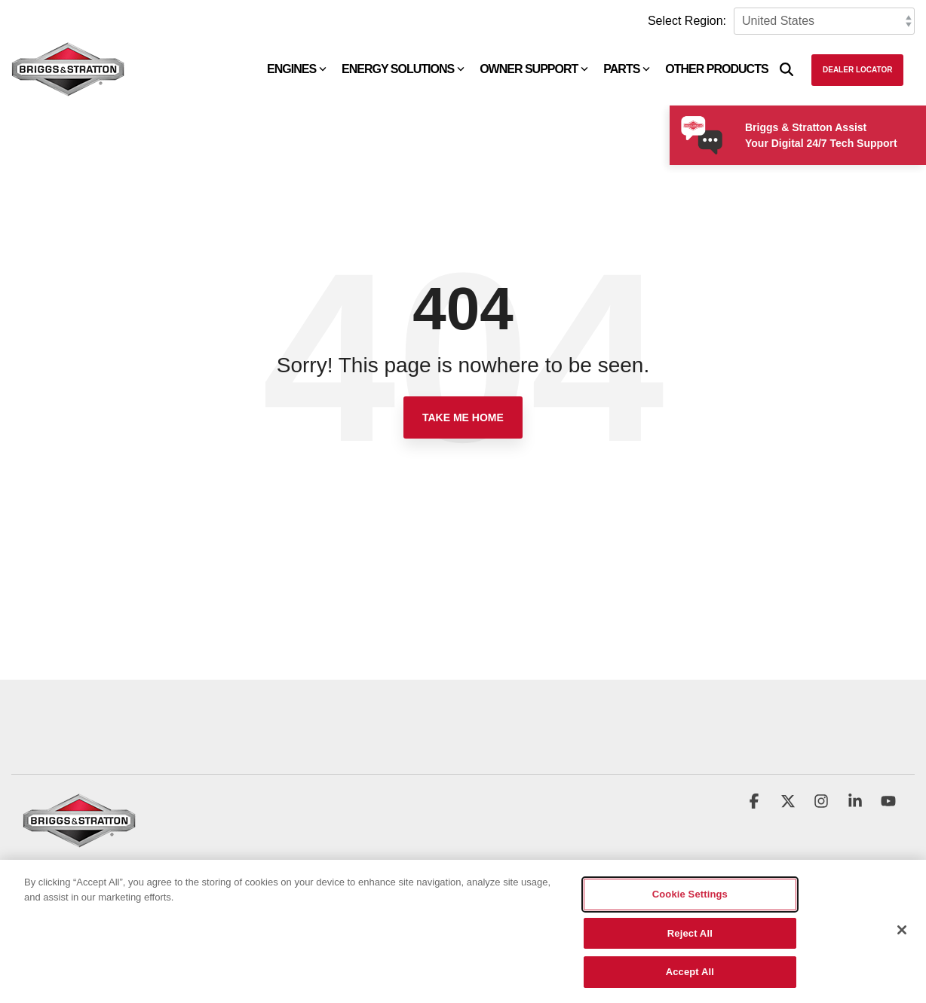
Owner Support (534, 69)
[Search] (786, 70)
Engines (297, 69)
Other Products (716, 69)
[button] (755, 802)
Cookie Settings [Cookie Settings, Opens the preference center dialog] (690, 895)
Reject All (690, 934)
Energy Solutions (403, 69)
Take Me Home (463, 417)
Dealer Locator (857, 70)
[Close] (901, 930)
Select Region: (687, 20)
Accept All (690, 973)
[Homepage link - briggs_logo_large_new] (79, 840)
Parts (626, 69)
